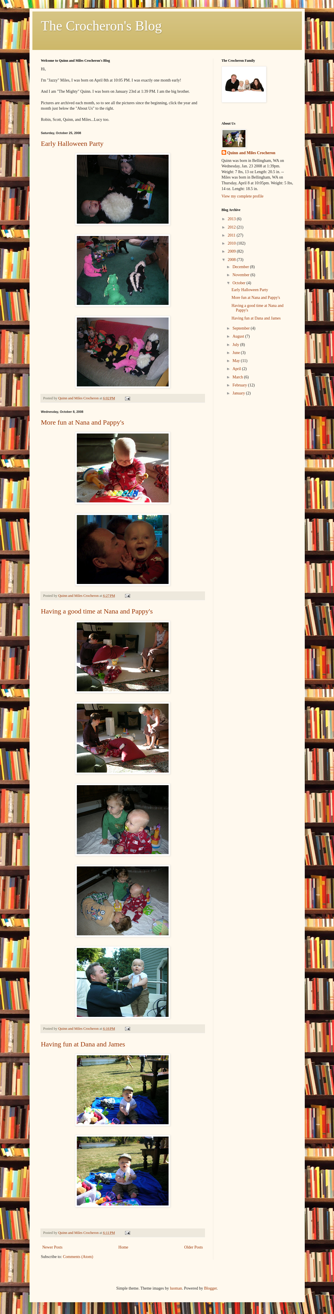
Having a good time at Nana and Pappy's (97, 611)
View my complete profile (243, 196)
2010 (232, 243)
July (236, 344)
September (242, 328)
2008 (232, 260)
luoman (176, 1288)
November (242, 275)
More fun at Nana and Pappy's (82, 422)
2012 (232, 227)
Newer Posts (52, 1247)
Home (123, 1247)
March (238, 377)
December (241, 267)
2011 (232, 235)
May (237, 361)
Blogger (210, 1288)
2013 (232, 219)
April (237, 369)
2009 (232, 251)
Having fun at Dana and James (83, 1044)
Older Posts (193, 1247)
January (239, 393)
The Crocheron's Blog (101, 25)
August (239, 336)
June (237, 353)
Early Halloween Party (72, 143)
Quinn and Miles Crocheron (251, 153)
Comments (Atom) (78, 1257)
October (240, 283)
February (240, 385)
